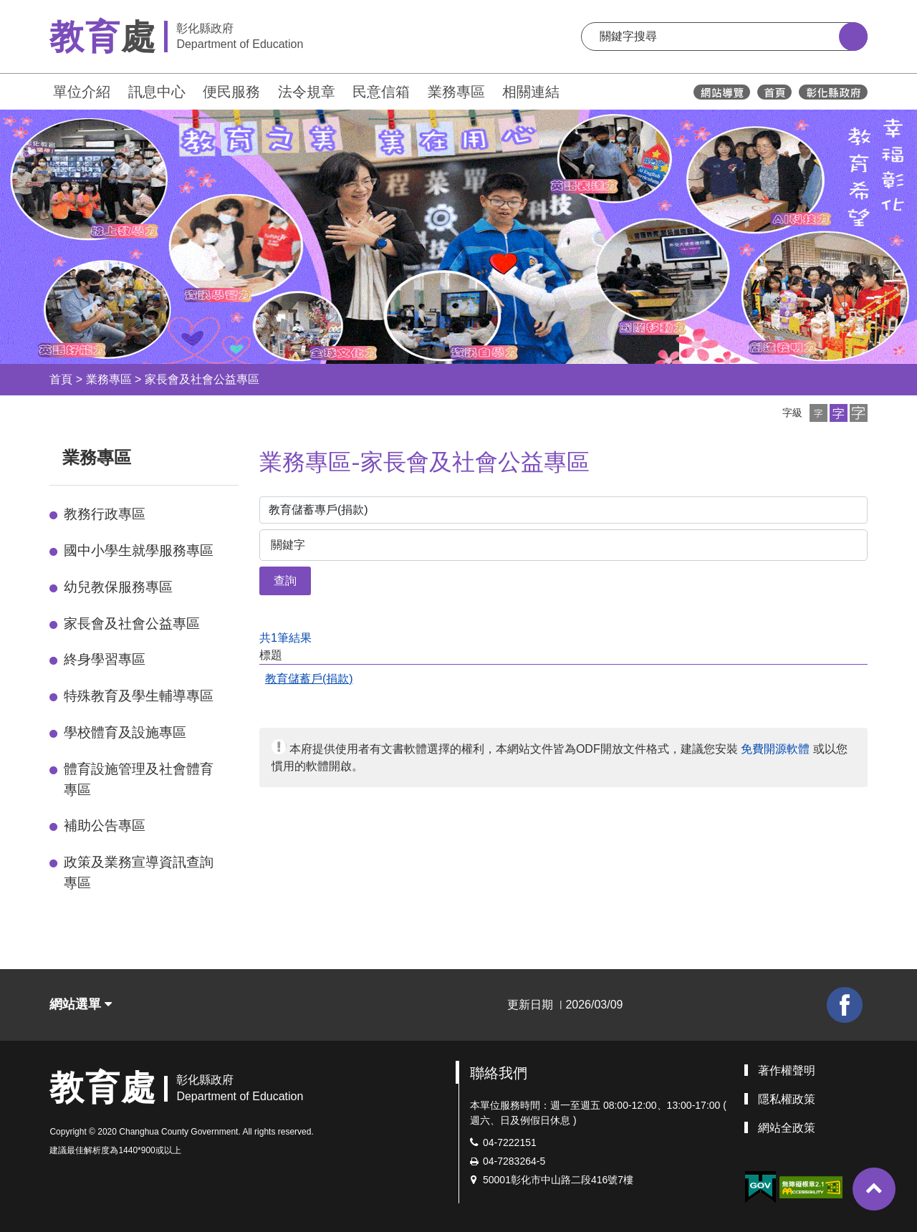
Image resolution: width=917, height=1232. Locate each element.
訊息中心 (157, 92)
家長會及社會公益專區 (202, 379)
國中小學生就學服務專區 (138, 550)
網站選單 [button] (80, 1004)
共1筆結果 (285, 638)
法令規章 (306, 92)
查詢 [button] (285, 580)
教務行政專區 (104, 513)
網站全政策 (786, 1128)
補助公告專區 (104, 825)
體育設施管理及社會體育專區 (138, 779)
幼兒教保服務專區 (118, 587)
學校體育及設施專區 (125, 732)
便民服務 (231, 92)
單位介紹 (81, 92)
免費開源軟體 (775, 749)
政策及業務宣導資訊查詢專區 (138, 872)
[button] (818, 413)
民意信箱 (381, 92)
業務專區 (456, 92)
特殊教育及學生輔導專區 (138, 695)
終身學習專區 (104, 659)
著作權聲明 (786, 1070)
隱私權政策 (786, 1099)
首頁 (60, 379)
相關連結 (531, 92)
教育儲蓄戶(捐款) (309, 679)
